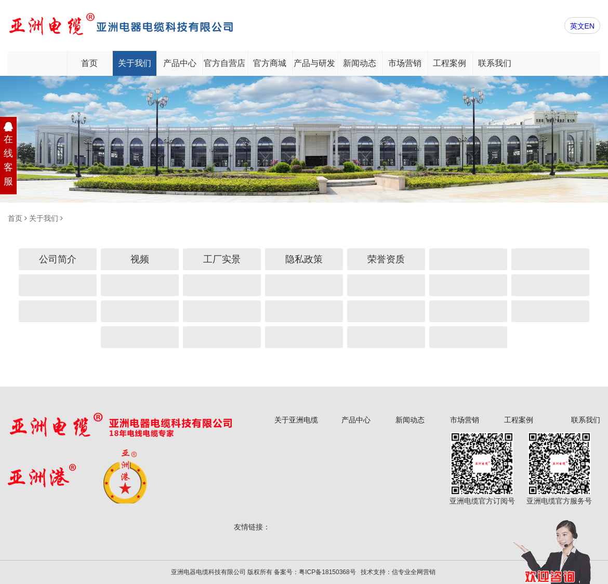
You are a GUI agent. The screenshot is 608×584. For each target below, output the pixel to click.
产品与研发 (314, 63)
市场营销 (404, 63)
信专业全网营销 (413, 572)
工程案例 (449, 63)
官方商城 (269, 63)
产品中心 (179, 63)
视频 (139, 259)
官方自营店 (224, 63)
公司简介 (57, 259)
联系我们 (494, 63)
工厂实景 (222, 259)
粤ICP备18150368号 (327, 572)
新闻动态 (359, 63)
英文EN (582, 26)
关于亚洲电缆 (296, 420)
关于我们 (134, 63)
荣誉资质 (386, 259)
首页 (89, 63)
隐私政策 (304, 259)
